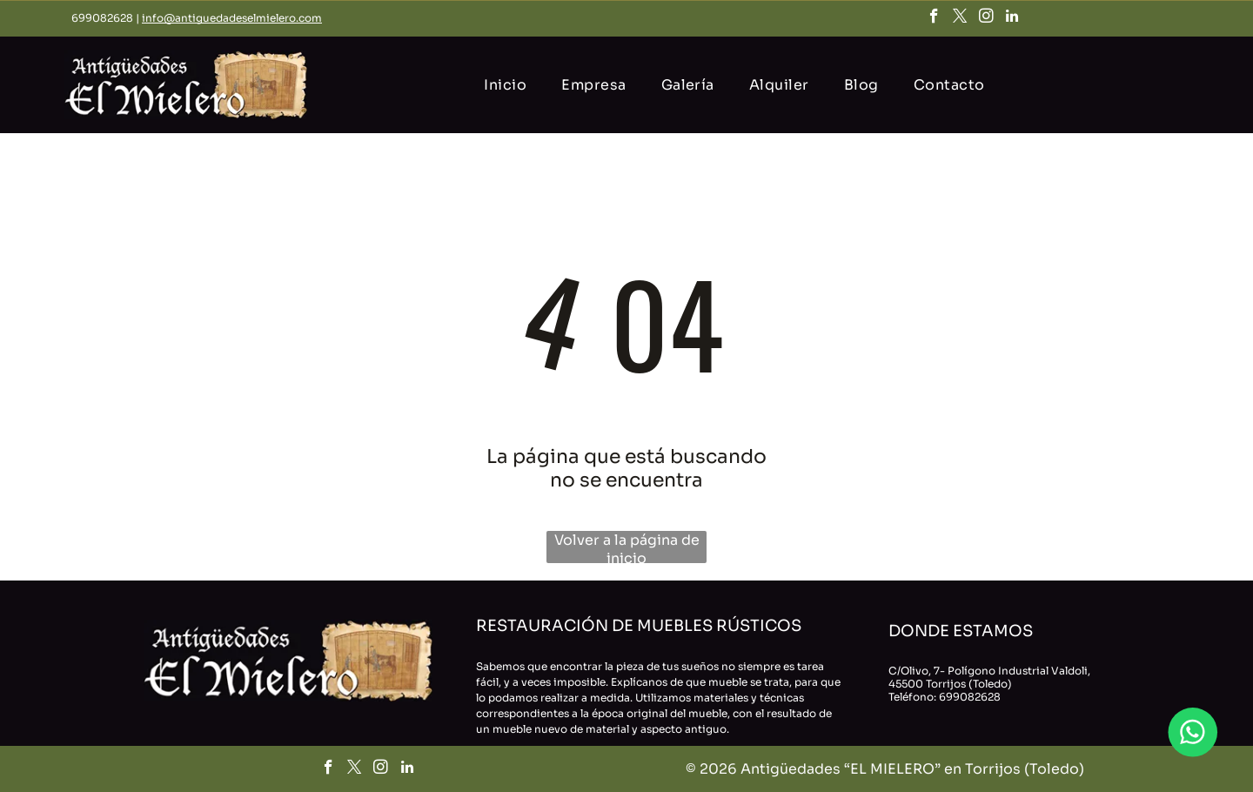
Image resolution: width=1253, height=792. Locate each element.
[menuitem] (505, 84)
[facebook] (934, 18)
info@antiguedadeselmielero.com (232, 17)
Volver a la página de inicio (627, 547)
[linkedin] (1012, 18)
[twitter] (960, 18)
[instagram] (986, 18)
